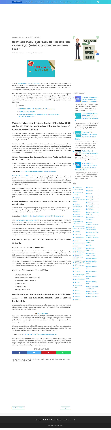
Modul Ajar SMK (93, 232)
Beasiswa (78, 235)
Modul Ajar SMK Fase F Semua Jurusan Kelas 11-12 (39, 336)
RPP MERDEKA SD (52, 2)
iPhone (77, 282)
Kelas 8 (90, 206)
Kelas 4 (90, 194)
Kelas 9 (90, 209)
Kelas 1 (77, 290)
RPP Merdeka (92, 258)
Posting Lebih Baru (18, 410)
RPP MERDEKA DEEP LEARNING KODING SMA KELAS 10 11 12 (36, 109)
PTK (89, 245)
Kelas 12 (77, 300)
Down (77, 268)
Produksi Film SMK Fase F (29, 84)
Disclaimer (66, 422)
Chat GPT (78, 249)
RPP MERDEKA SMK (19, 6)
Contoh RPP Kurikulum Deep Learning (78, 257)
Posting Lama (65, 410)
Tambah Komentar (38, 53)
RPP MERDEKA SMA (80, 2)
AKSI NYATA (29, 2)
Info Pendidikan (80, 279)
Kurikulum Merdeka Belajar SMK (26, 221)
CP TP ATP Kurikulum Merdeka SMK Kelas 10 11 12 (39, 173)
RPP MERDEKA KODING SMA (27, 112)
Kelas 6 (90, 200)
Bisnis (77, 241)
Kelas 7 (90, 203)
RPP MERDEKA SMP (66, 2)
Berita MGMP (79, 238)
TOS (75, 422)
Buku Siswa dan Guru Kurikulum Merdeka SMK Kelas (40, 217)
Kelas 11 (77, 297)
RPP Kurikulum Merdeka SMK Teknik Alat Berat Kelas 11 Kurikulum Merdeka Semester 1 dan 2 (39, 116)
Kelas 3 (90, 191)
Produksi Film (42, 315)
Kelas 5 (90, 197)
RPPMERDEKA (59, 427)
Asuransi (77, 231)
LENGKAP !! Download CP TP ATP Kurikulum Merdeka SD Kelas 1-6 (89, 99)
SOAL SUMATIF (40, 2)
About (37, 422)
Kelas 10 (77, 293)
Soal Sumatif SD (93, 297)
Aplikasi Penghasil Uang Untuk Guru (78, 221)
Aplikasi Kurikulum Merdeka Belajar (79, 199)
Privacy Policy (55, 422)
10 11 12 (60, 217)
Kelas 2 (90, 187)
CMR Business (79, 252)
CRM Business (79, 265)
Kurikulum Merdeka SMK (20, 177)
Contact (44, 422)
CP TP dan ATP (80, 262)
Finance (77, 271)
